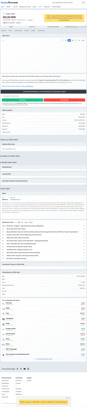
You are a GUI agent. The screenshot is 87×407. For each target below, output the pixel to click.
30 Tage (31, 222)
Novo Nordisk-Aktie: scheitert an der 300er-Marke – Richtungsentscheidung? (27, 241)
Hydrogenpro (9, 318)
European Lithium (11, 329)
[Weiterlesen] (84, 226)
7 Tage (25, 222)
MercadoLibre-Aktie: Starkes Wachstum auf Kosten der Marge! (23, 253)
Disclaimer (5, 386)
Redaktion (19, 381)
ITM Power (9, 303)
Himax (8, 339)
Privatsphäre (5, 392)
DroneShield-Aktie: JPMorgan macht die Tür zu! (19, 250)
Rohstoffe (46, 7)
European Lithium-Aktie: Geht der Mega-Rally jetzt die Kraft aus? (24, 235)
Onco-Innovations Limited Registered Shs (17, 354)
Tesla (7, 313)
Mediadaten (5, 384)
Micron (8, 344)
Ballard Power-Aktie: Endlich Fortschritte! (18, 238)
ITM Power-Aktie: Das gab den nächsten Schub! (19, 247)
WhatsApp (19, 395)
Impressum (5, 381)
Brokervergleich (56, 7)
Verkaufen (65, 100)
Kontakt (29, 381)
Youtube (18, 384)
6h (15, 222)
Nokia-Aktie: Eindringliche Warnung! (16, 259)
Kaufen (23, 100)
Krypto (34, 7)
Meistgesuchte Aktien (25, 7)
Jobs (3, 395)
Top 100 (15, 7)
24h (22, 222)
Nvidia (7, 323)
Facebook (18, 389)
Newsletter (5, 397)
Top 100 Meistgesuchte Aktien (44, 359)
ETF (40, 7)
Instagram (19, 392)
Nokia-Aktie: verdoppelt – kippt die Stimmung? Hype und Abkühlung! (25, 226)
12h (19, 222)
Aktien (8, 7)
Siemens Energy (10, 334)
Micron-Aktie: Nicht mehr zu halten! (16, 229)
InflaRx (8, 308)
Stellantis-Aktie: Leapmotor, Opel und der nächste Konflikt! (22, 256)
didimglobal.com (15, 200)
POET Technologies (11, 349)
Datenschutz (5, 389)
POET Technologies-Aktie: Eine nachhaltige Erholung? (21, 244)
